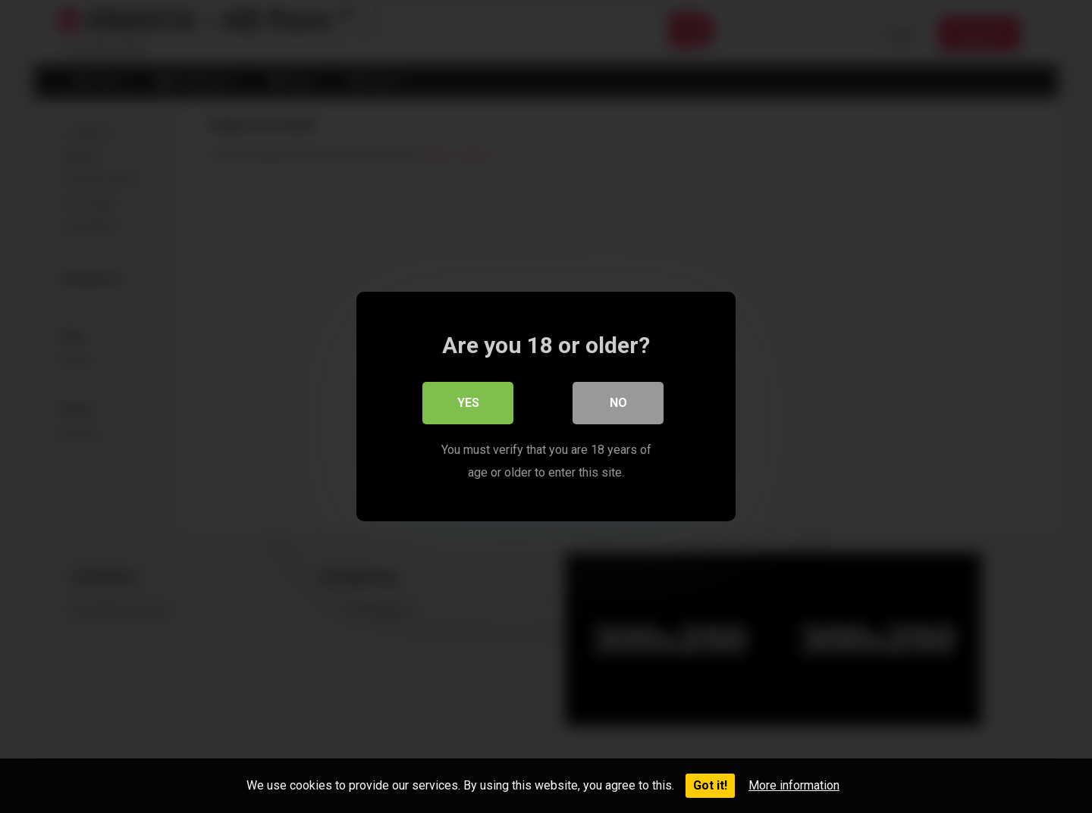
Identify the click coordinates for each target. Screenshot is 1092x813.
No (618, 403)
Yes (468, 403)
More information (793, 785)
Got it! (710, 785)
